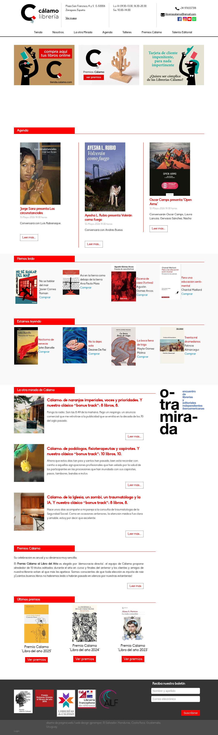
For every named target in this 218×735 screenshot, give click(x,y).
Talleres (127, 32)
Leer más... (29, 237)
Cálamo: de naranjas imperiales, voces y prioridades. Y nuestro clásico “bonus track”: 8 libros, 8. (94, 403)
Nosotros (58, 32)
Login (16, 731)
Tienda (38, 32)
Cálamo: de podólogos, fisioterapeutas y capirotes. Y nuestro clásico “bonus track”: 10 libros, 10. (93, 451)
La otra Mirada (83, 32)
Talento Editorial (182, 32)
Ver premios (84, 659)
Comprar (45, 297)
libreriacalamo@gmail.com (180, 14)
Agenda (107, 32)
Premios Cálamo (152, 32)
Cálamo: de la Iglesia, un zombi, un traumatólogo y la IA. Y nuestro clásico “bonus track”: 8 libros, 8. (93, 500)
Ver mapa (71, 18)
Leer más (135, 586)
